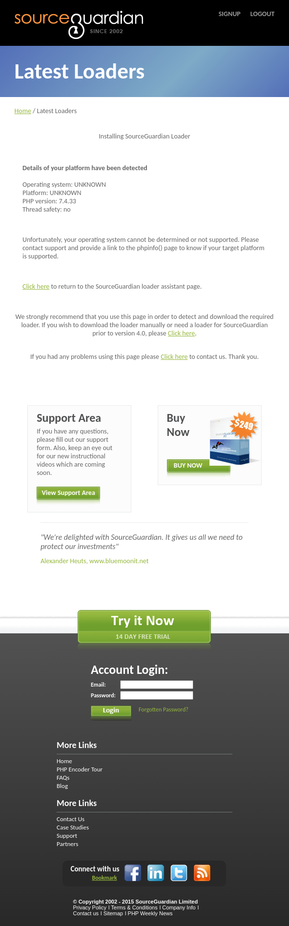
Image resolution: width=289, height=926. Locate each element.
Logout (262, 14)
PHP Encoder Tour (80, 769)
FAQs (63, 777)
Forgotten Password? (163, 709)
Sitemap (113, 913)
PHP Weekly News (150, 913)
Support (67, 835)
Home (23, 111)
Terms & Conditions (134, 907)
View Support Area (68, 493)
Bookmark (104, 877)
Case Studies (73, 827)
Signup (230, 14)
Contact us (86, 913)
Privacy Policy (89, 907)
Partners (67, 843)
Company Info (178, 907)
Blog (62, 785)
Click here (35, 286)
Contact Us (70, 819)
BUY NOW (188, 465)
